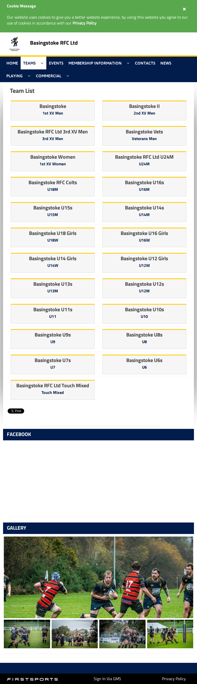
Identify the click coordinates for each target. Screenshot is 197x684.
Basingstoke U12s (144, 284)
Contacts (145, 63)
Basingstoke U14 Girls (52, 258)
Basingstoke (52, 106)
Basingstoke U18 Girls (52, 233)
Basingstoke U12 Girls (144, 258)
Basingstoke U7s (53, 360)
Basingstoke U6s (144, 360)
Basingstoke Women (52, 157)
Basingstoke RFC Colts (53, 182)
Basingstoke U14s (144, 208)
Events (56, 63)
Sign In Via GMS (107, 679)
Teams (29, 63)
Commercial (48, 75)
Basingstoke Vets (144, 131)
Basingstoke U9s (53, 335)
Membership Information (95, 63)
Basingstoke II (144, 106)
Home (12, 63)
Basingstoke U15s (52, 208)
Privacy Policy (174, 679)
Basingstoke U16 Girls (144, 233)
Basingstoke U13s (52, 284)
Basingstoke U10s (144, 309)
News (165, 63)
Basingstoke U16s (144, 182)
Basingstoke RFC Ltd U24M (144, 157)
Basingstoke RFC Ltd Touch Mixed (52, 385)
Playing (14, 75)
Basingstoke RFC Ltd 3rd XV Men (53, 131)
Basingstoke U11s (52, 309)
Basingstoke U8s (144, 335)
